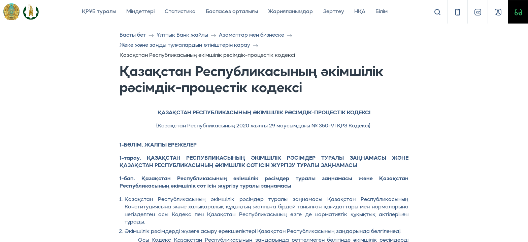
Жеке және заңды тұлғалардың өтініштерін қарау (185, 45)
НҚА (359, 11)
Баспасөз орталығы (232, 11)
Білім (381, 11)
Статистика (180, 11)
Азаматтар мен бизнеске (251, 35)
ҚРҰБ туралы (99, 11)
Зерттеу (333, 11)
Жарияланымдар (290, 11)
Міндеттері (140, 11)
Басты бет (133, 35)
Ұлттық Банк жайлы (182, 35)
